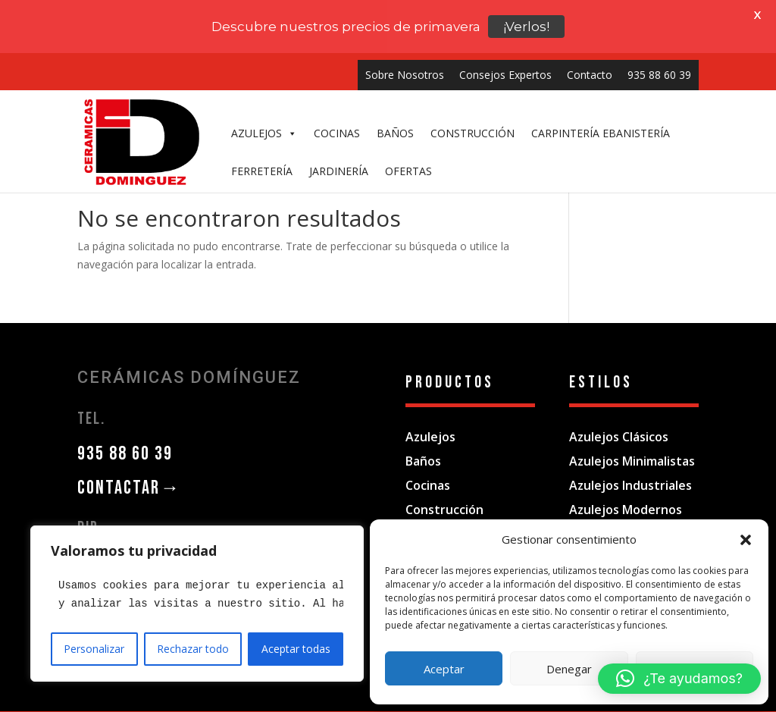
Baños (423, 437)
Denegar (569, 668)
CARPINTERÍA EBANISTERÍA (600, 80)
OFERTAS (408, 118)
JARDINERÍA (338, 118)
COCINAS (337, 80)
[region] (197, 603)
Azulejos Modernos (625, 486)
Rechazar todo (193, 648)
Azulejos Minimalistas (632, 437)
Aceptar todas (295, 648)
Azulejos (430, 413)
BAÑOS (395, 80)
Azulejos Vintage (618, 510)
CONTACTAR (128, 464)
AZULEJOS (264, 80)
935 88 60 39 (125, 430)
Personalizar (94, 648)
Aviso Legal (283, 699)
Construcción (444, 486)
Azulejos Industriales (630, 461)
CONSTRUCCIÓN (472, 80)
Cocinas (427, 461)
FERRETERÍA (262, 118)
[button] (745, 539)
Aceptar (444, 668)
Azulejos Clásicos (618, 413)
